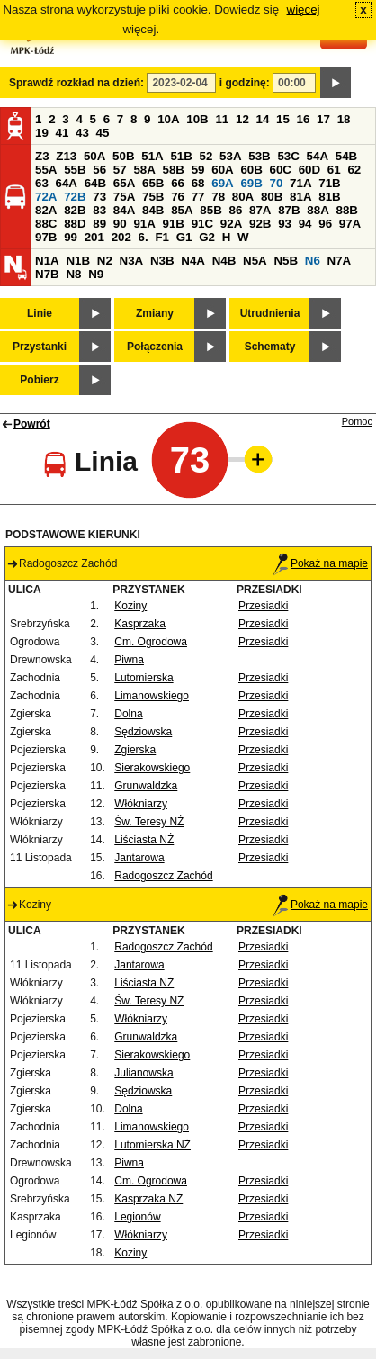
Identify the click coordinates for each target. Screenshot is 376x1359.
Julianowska (143, 1072)
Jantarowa (139, 857)
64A (66, 183)
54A (317, 156)
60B (251, 169)
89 (99, 223)
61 (334, 169)
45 (103, 133)
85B (210, 210)
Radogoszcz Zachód (163, 875)
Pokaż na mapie (320, 563)
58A (144, 169)
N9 (95, 274)
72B (74, 196)
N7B (47, 274)
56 (99, 169)
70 (276, 183)
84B (153, 210)
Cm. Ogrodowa (150, 641)
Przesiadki (263, 605)
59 (198, 169)
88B (346, 210)
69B (251, 183)
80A (243, 196)
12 (242, 119)
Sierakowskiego (152, 767)
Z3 (42, 156)
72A (46, 196)
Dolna (128, 713)
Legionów (137, 1216)
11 (221, 119)
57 (120, 169)
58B (173, 169)
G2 (207, 237)
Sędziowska (143, 731)
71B (329, 183)
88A (317, 210)
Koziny (130, 605)
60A (222, 169)
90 (120, 223)
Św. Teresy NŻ (149, 821)
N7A (339, 260)
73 (99, 196)
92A (231, 223)
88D (74, 223)
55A (46, 169)
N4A (193, 260)
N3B (162, 260)
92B (260, 223)
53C (288, 156)
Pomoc (357, 421)
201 (94, 237)
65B (153, 183)
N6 (312, 260)
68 (198, 183)
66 (177, 183)
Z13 (66, 156)
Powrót (31, 424)
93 (284, 223)
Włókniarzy (140, 803)
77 (198, 196)
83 (99, 210)
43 (82, 133)
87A (260, 210)
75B (153, 196)
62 (354, 169)
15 (283, 119)
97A (350, 223)
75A (124, 196)
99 (70, 237)
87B (289, 210)
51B (181, 156)
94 (305, 223)
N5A (255, 260)
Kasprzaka (140, 623)
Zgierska (135, 749)
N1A (47, 260)
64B (95, 183)
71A (300, 183)
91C (202, 223)
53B (259, 156)
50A (94, 156)
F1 (162, 237)
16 (303, 119)
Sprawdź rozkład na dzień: (76, 82)
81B (329, 196)
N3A (132, 260)
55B (74, 169)
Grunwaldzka (145, 785)
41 (62, 133)
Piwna (129, 659)
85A (181, 210)
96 (325, 223)
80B (271, 196)
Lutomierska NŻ (152, 1144)
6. (143, 237)
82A (46, 210)
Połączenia (155, 346)
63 (42, 183)
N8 (73, 274)
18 (344, 119)
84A (124, 210)
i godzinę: (244, 82)
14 (263, 119)
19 (42, 133)
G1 (184, 237)
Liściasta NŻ (144, 839)
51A (152, 156)
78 (218, 196)
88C (46, 223)
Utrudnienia (270, 313)
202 (121, 237)
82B (74, 210)
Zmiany (155, 313)
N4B (224, 260)
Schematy (270, 346)
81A (300, 196)
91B (173, 223)
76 (177, 196)
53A (230, 156)
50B (123, 156)
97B (46, 237)
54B (346, 156)
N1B (78, 260)
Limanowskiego (151, 695)
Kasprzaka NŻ (148, 1198)
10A (168, 119)
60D (309, 169)
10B (197, 119)
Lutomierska (143, 677)
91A (144, 223)
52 (206, 156)
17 (323, 119)
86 (235, 210)
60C (280, 169)
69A (222, 183)
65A (124, 183)
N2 (104, 260)
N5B (285, 260)
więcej (303, 9)
